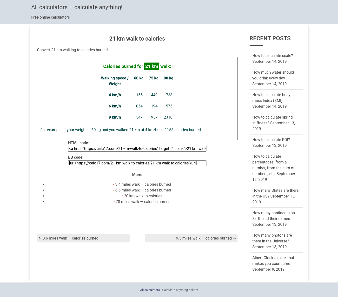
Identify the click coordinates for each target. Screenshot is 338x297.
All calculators (150, 290)
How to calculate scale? (272, 55)
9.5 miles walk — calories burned (206, 238)
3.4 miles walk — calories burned (143, 184)
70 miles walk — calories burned (143, 201)
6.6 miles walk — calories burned (143, 190)
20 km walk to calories (143, 196)
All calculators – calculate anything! (77, 7)
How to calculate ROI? (271, 139)
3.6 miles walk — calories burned (68, 238)
